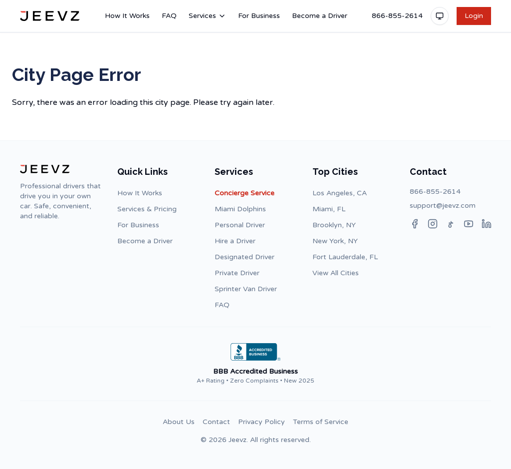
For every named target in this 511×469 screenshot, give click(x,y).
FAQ (169, 15)
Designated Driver (244, 257)
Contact (216, 422)
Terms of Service (320, 422)
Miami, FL (328, 209)
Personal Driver (240, 225)
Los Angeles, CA (339, 193)
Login (474, 15)
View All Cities (335, 273)
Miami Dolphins (240, 209)
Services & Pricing (147, 209)
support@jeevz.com (443, 205)
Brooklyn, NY (334, 225)
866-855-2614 (397, 15)
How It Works (127, 15)
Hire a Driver (235, 241)
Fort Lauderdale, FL (345, 257)
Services (207, 15)
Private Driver (237, 273)
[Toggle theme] (440, 16)
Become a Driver (319, 15)
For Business (259, 15)
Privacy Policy (261, 422)
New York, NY (335, 241)
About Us (179, 422)
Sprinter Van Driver (246, 289)
